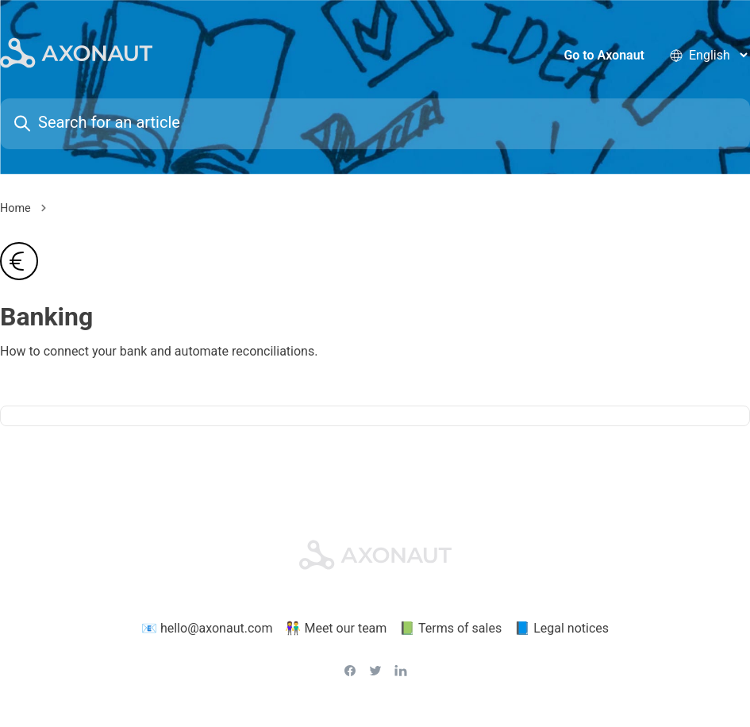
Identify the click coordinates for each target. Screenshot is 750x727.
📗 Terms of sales (450, 628)
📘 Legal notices (561, 628)
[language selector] (718, 55)
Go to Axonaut (603, 55)
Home (15, 208)
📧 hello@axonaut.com (207, 628)
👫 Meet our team (336, 628)
